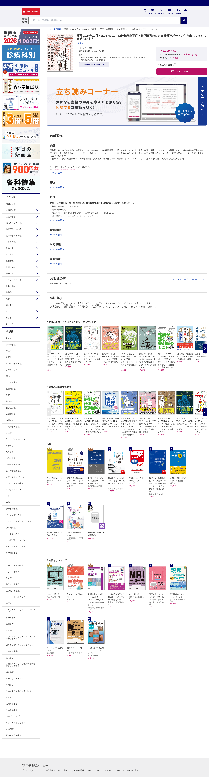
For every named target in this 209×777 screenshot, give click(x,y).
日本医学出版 (12, 710)
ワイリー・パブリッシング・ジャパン (20, 610)
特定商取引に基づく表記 (56, 770)
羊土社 (9, 351)
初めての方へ (94, 770)
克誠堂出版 (11, 414)
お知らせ (108, 770)
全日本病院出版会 (14, 471)
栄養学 (9, 292)
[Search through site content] (105, 20)
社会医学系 (11, 242)
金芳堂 (9, 395)
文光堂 (9, 338)
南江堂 (9, 603)
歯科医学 (10, 305)
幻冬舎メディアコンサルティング (20, 645)
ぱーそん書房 (12, 651)
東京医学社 (11, 630)
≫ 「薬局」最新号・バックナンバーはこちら (70, 167)
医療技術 (10, 273)
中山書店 (10, 401)
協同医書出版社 (13, 704)
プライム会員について (31, 770)
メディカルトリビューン (16, 723)
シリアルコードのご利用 (128, 770)
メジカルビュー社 (14, 363)
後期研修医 (11, 210)
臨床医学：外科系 (14, 229)
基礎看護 (10, 261)
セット (9, 317)
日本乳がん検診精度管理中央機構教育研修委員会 (20, 665)
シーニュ (10, 559)
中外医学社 (11, 344)
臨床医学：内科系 (14, 223)
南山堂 (9, 376)
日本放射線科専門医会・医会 (18, 691)
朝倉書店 (10, 672)
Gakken (9, 420)
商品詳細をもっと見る (92, 65)
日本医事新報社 (13, 370)
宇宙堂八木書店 (13, 584)
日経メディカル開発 (14, 565)
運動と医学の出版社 (14, 735)
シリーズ (10, 324)
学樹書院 (10, 624)
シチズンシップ (13, 716)
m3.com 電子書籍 (54, 29)
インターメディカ (14, 490)
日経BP (9, 433)
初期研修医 (11, 204)
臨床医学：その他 (14, 235)
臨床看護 (10, 254)
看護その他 (11, 267)
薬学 (8, 299)
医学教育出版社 (13, 591)
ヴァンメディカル (14, 515)
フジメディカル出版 (14, 483)
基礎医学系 (11, 216)
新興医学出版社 (13, 427)
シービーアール (13, 464)
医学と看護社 (12, 618)
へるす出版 (11, 458)
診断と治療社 (12, 509)
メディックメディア (14, 678)
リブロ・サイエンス (14, 572)
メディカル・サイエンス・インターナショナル (20, 638)
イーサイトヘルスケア (15, 597)
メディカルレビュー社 (15, 477)
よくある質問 (78, 770)
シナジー (10, 578)
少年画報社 (11, 527)
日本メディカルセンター (16, 439)
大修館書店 (11, 729)
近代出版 (10, 697)
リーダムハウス (13, 534)
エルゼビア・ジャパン (15, 540)
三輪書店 (10, 445)
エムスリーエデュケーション (18, 521)
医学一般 (10, 248)
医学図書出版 (12, 553)
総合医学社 (11, 408)
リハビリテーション (14, 280)
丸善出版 (10, 452)
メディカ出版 (12, 382)
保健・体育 (11, 286)
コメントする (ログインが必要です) (187, 279)
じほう (9, 496)
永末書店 (10, 658)
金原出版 (10, 357)
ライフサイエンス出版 (15, 546)
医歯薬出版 (11, 389)
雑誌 (8, 311)
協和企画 (10, 502)
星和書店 (10, 685)
